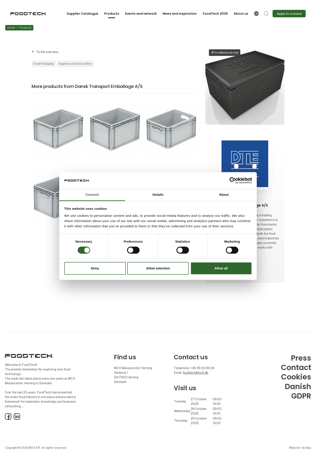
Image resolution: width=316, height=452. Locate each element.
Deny (95, 268)
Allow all (221, 268)
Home (11, 27)
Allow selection (158, 268)
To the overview (47, 52)
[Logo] (27, 14)
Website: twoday (300, 447)
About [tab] (224, 194)
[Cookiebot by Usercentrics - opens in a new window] (233, 180)
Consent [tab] (92, 194)
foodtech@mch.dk (195, 372)
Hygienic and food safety (75, 63)
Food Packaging (43, 63)
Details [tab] (158, 194)
